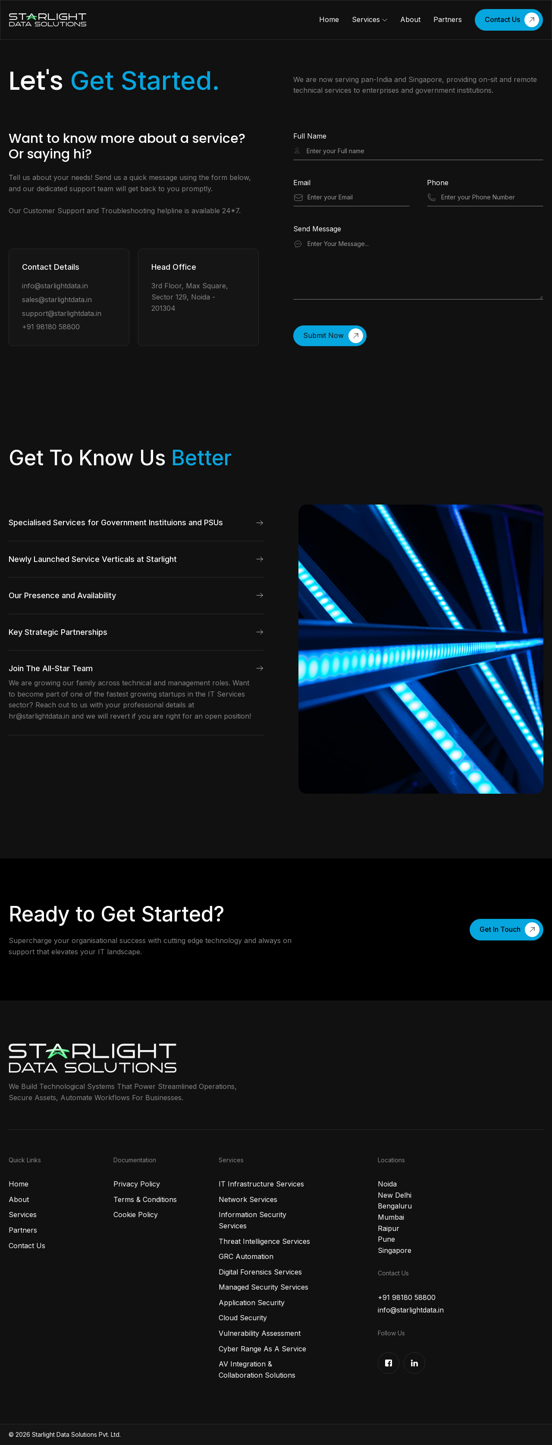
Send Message (317, 229)
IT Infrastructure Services (261, 1184)
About (410, 19)
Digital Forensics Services (260, 1272)
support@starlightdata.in (61, 313)
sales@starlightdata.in (57, 299)
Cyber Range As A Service (262, 1348)
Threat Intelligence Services (264, 1241)
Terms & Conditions (145, 1199)
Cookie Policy (135, 1214)
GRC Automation (246, 1256)
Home (329, 19)
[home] (47, 20)
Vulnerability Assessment (260, 1333)
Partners (447, 19)
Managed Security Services (263, 1287)
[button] (369, 19)
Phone (437, 183)
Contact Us (27, 1245)
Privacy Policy (136, 1184)
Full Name (309, 136)
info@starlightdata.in (55, 286)
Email (301, 183)
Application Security (252, 1302)
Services (366, 19)
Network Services (248, 1199)
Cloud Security (243, 1317)
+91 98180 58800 (51, 326)
